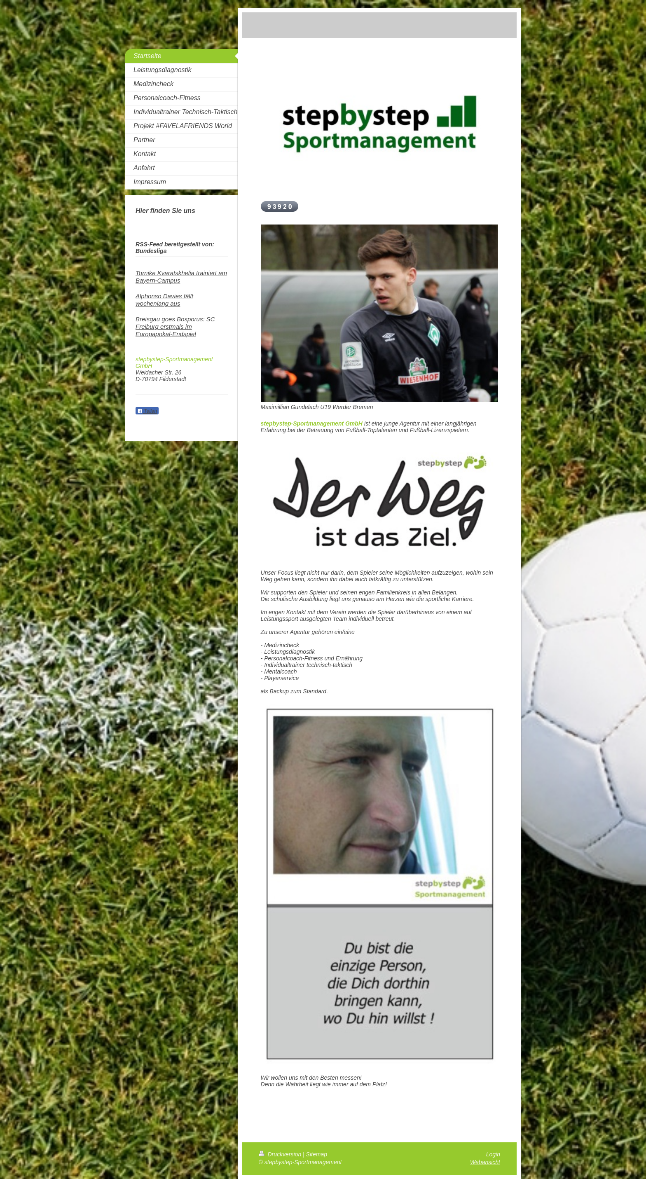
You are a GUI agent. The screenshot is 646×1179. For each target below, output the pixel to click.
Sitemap (316, 1154)
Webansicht (485, 1162)
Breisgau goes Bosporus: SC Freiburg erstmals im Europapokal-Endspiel (175, 326)
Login (493, 1154)
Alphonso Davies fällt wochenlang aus (164, 299)
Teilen (147, 411)
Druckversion (281, 1154)
